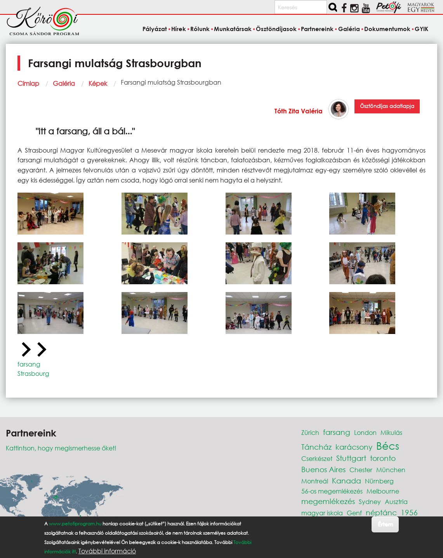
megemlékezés (328, 501)
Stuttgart (351, 458)
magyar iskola (322, 513)
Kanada (346, 480)
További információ (107, 551)
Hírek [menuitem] (178, 28)
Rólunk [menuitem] (200, 28)
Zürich (310, 432)
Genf (354, 513)
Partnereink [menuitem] (317, 28)
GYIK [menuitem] (421, 28)
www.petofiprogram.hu (75, 523)
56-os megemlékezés (332, 491)
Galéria (64, 83)
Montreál (314, 481)
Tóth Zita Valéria (298, 111)
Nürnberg (379, 481)
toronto (383, 458)
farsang (28, 364)
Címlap (28, 83)
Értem (385, 524)
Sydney (370, 501)
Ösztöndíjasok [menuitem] (276, 28)
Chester (360, 470)
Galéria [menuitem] (349, 28)
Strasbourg (33, 373)
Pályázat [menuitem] (154, 28)
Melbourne (383, 491)
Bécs (387, 445)
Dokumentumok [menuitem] (387, 28)
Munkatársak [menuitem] (233, 28)
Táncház (316, 446)
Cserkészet (316, 458)
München (390, 470)
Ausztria (396, 501)
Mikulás (391, 432)
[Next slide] (41, 350)
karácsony (353, 446)
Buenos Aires (323, 469)
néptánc (381, 512)
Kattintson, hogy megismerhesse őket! (61, 448)
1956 (409, 512)
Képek (98, 83)
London (365, 432)
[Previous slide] (25, 350)
